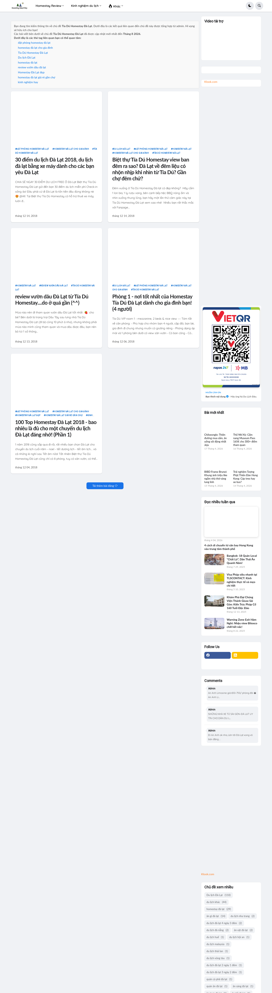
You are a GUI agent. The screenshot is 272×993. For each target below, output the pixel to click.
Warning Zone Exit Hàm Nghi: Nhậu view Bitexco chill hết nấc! (242, 623)
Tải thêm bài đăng (103, 485)
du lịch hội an (239, 937)
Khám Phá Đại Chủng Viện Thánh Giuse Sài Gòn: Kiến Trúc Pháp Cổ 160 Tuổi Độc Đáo (241, 602)
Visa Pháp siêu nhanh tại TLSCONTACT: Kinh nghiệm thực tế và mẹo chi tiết (242, 580)
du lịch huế (215, 937)
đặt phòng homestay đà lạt (34, 42)
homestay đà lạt (27, 62)
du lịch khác (216, 902)
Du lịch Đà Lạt (26, 57)
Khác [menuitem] (114, 5)
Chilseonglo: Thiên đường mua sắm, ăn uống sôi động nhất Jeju (215, 439)
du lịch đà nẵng (218, 930)
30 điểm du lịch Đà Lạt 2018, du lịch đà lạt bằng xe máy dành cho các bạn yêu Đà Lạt (54, 166)
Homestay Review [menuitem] (48, 6)
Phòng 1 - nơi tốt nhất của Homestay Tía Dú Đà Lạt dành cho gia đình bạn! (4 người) (152, 302)
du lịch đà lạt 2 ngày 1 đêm (224, 965)
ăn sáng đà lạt (243, 986)
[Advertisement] (231, 196)
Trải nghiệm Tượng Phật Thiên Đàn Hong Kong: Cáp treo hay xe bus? (245, 477)
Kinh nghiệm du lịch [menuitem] (85, 6)
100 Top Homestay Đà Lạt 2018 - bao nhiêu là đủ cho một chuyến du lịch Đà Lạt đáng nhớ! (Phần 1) (55, 428)
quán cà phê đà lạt (219, 979)
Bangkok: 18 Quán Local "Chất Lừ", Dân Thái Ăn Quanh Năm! (242, 559)
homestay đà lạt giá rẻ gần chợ (36, 77)
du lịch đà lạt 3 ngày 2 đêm (224, 972)
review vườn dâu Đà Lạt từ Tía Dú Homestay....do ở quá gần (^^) (51, 299)
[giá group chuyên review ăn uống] (231, 347)
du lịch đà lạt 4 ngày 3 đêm (224, 923)
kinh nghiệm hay (28, 82)
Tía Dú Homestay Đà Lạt (33, 52)
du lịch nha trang (242, 916)
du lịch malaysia (218, 944)
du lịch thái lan (217, 951)
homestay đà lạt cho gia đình (35, 47)
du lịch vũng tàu (218, 958)
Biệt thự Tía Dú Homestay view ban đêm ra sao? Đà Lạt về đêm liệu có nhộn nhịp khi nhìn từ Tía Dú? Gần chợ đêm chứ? (150, 169)
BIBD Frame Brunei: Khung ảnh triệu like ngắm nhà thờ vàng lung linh (215, 477)
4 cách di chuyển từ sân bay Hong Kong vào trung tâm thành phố (228, 547)
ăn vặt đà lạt (243, 930)
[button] (250, 6)
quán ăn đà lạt (217, 986)
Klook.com (210, 81)
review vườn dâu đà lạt (32, 67)
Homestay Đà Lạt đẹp (31, 72)
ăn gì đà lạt (216, 916)
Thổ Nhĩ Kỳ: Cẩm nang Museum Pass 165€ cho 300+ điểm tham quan (245, 439)
